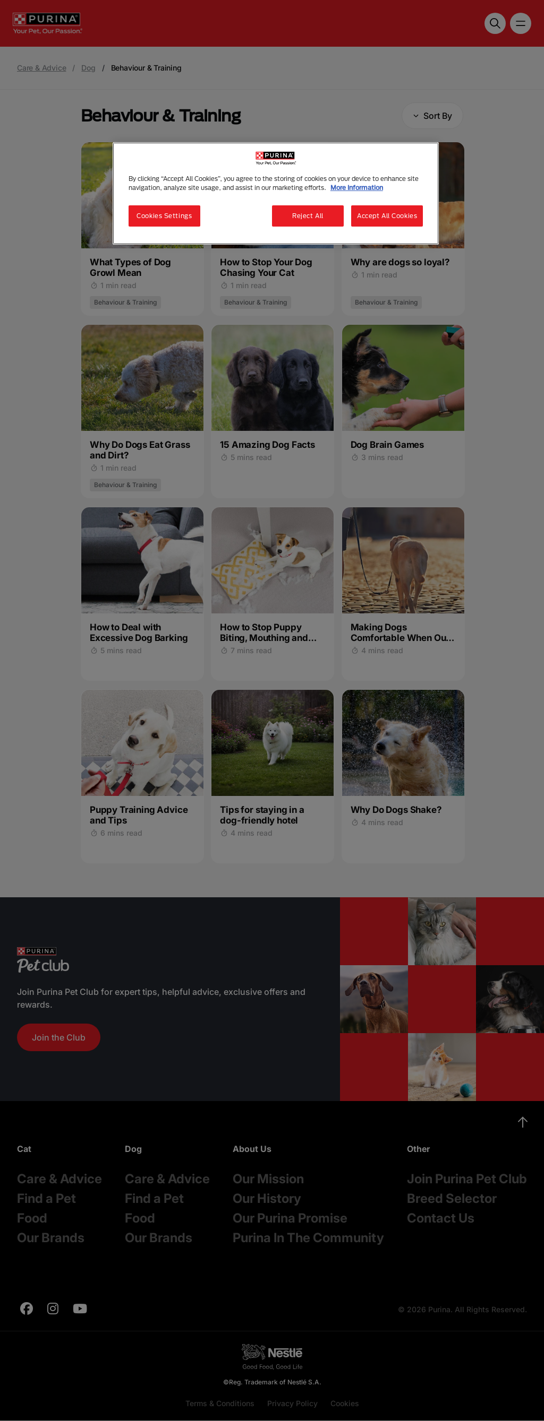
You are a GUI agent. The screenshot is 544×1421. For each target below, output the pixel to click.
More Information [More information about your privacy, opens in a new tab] (356, 187)
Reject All (308, 215)
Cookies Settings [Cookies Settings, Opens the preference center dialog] (164, 215)
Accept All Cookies (387, 215)
